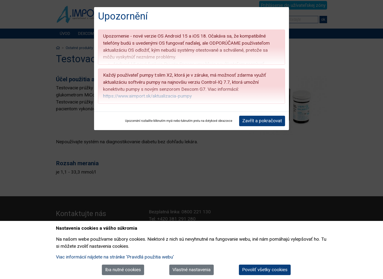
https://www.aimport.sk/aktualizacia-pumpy (147, 96)
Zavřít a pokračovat (262, 121)
